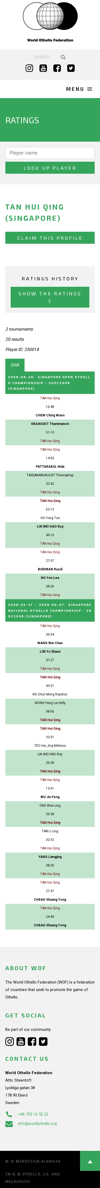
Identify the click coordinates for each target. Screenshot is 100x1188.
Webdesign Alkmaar (38, 1161)
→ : (50, 610)
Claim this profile (50, 238)
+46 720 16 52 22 (26, 1114)
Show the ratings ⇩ (50, 297)
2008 (15, 365)
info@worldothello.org (31, 1123)
